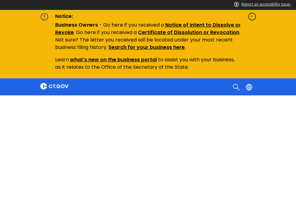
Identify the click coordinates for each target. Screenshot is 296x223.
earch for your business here (148, 47)
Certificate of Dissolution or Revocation (188, 32)
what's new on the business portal (113, 59)
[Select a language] (250, 86)
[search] (237, 86)
